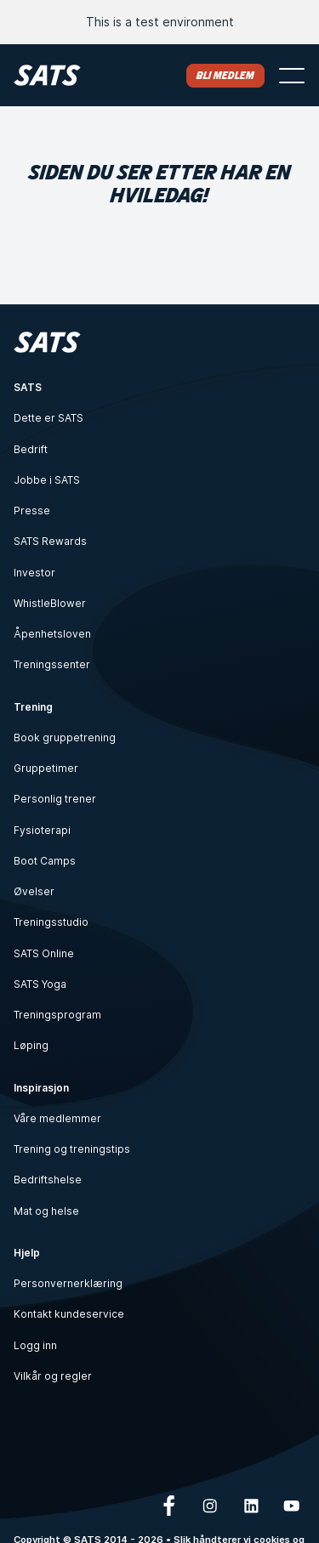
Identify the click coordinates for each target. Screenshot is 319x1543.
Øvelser (34, 891)
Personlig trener (55, 798)
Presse (32, 510)
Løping (31, 1045)
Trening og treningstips (72, 1149)
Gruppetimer (46, 768)
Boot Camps (45, 860)
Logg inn (35, 1345)
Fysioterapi (42, 830)
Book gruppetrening (65, 737)
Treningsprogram (57, 1014)
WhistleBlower (50, 603)
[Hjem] (47, 75)
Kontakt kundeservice (69, 1314)
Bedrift (31, 449)
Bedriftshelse (48, 1179)
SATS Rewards (50, 541)
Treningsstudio (51, 922)
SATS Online (44, 953)
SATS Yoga (40, 984)
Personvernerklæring (68, 1283)
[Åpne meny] (291, 75)
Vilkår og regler (53, 1376)
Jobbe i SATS (47, 480)
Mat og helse (46, 1211)
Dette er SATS (48, 417)
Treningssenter (52, 664)
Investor (34, 572)
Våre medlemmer (57, 1118)
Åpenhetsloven (52, 633)
